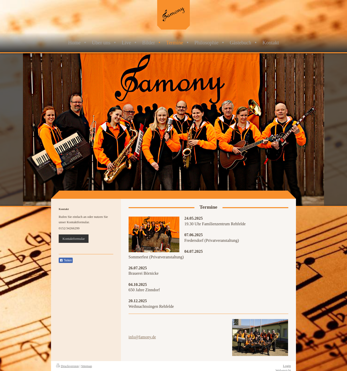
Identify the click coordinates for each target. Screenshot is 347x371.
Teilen (66, 260)
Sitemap (86, 366)
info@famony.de (142, 337)
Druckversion (67, 366)
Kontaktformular (74, 239)
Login (287, 366)
